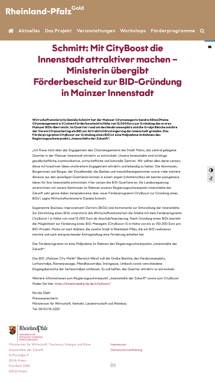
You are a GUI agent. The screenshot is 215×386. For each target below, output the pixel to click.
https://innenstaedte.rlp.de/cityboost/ (83, 284)
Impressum (118, 344)
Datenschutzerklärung (126, 350)
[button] (202, 30)
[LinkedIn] (113, 364)
